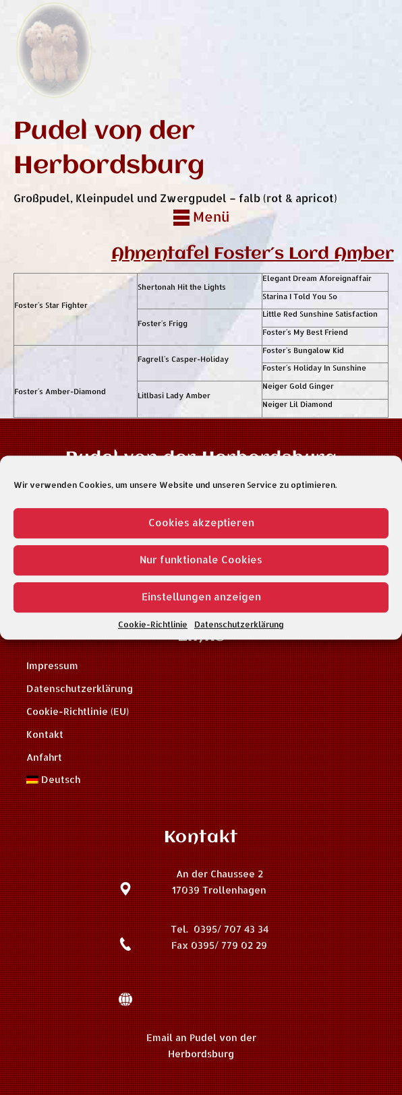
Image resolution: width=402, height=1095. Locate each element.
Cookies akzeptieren (201, 522)
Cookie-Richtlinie (153, 624)
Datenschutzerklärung (239, 624)
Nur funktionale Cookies (201, 559)
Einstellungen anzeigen (201, 596)
